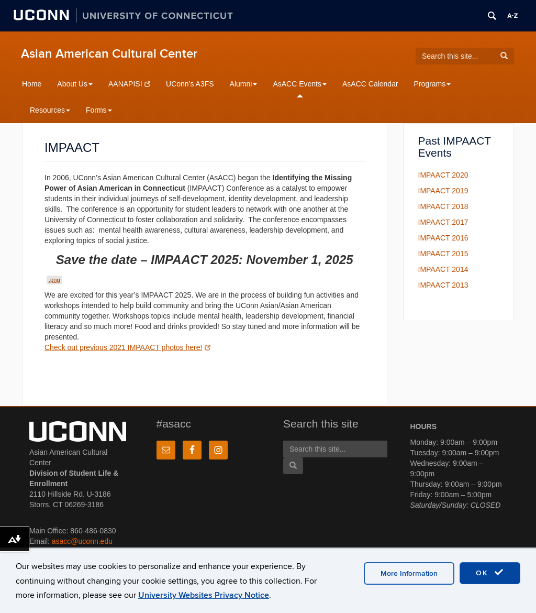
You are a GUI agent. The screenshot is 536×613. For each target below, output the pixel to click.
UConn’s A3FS (190, 84)
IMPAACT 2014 (443, 269)
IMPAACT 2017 (443, 222)
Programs (432, 84)
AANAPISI (129, 84)
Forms (99, 110)
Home (31, 84)
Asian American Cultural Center (109, 53)
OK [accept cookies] (490, 572)
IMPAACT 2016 (443, 238)
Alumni (244, 84)
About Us (75, 84)
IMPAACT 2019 (443, 191)
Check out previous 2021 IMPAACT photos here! (127, 347)
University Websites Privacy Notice (203, 595)
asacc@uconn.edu (82, 541)
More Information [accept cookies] (409, 573)
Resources (50, 110)
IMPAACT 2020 (443, 175)
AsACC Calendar (370, 84)
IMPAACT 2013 (443, 285)
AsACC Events (300, 84)
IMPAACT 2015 (443, 253)
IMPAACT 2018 (443, 206)
